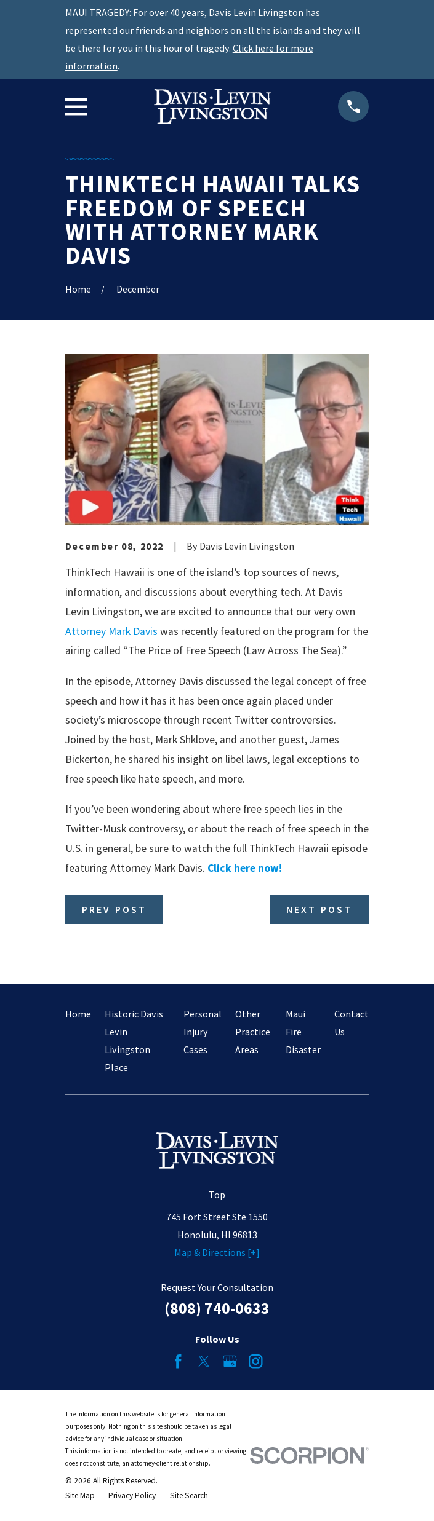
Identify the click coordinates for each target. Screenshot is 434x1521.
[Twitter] (204, 1361)
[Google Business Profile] (229, 1361)
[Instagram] (255, 1361)
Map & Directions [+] (217, 1252)
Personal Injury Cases (202, 1032)
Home (78, 1014)
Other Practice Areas (252, 1032)
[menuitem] (80, 1495)
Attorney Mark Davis (111, 631)
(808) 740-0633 (217, 1308)
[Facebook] (178, 1361)
